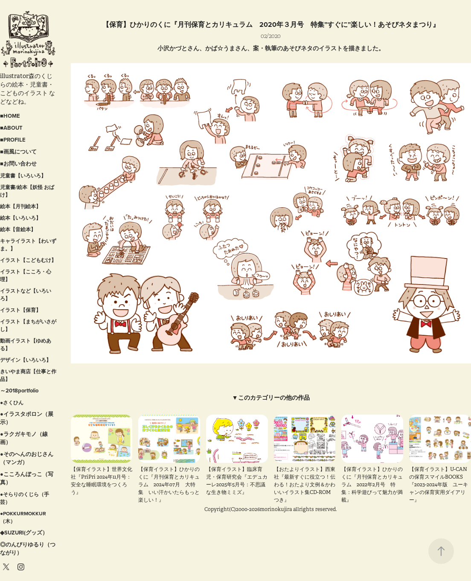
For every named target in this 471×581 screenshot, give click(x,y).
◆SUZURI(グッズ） (24, 533)
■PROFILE (13, 140)
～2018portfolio (19, 390)
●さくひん (11, 402)
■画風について (18, 152)
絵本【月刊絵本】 (20, 206)
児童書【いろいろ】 (23, 175)
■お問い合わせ (18, 164)
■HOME (10, 116)
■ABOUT (11, 128)
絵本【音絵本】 (18, 229)
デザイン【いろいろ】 (25, 359)
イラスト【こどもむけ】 (28, 260)
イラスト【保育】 (20, 310)
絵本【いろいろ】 (20, 217)
